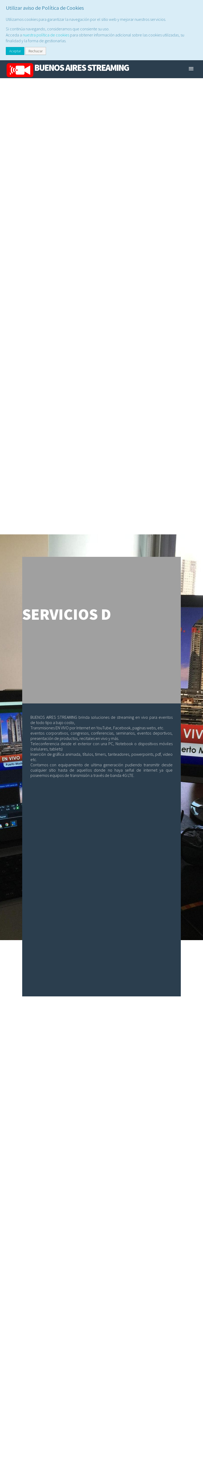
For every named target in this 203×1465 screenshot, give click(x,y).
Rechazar (36, 51)
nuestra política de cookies (46, 35)
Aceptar (15, 51)
